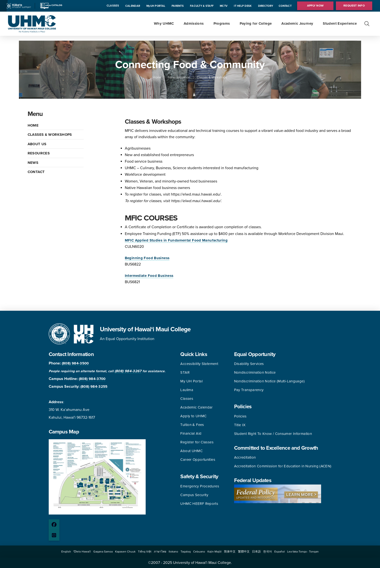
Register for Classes (197, 442)
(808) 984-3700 (92, 379)
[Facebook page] (54, 524)
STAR (185, 372)
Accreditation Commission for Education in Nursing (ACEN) (283, 466)
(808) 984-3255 (94, 386)
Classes (186, 398)
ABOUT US (37, 144)
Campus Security (194, 495)
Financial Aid (190, 433)
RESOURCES (39, 153)
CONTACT (36, 172)
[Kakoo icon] (19, 5)
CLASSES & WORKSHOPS (50, 134)
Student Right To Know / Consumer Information (273, 434)
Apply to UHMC (193, 416)
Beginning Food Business (147, 258)
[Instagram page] (54, 535)
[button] (367, 23)
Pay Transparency (249, 390)
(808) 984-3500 (75, 363)
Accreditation (245, 457)
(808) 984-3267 (128, 371)
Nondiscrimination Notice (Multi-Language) (269, 381)
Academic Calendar (196, 407)
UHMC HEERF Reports (199, 503)
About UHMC (191, 451)
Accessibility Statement (199, 364)
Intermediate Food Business (149, 275)
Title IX (240, 425)
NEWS (33, 162)
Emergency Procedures (199, 486)
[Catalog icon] (51, 5)
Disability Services (249, 364)
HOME (33, 125)
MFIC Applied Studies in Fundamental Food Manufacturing (176, 240)
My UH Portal (191, 381)
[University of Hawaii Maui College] (32, 23)
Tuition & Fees (192, 425)
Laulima (186, 390)
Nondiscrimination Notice (255, 372)
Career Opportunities (197, 459)
